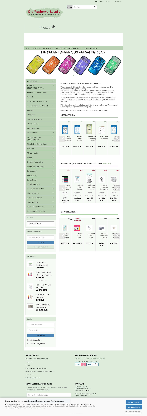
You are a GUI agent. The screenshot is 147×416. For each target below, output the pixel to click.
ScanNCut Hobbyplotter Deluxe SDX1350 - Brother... (105, 236)
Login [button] (108, 1)
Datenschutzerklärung (36, 408)
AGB (28, 365)
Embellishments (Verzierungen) (34, 138)
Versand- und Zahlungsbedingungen (90, 358)
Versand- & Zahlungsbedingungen (37, 358)
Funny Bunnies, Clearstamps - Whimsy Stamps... (68, 139)
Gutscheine (32, 81)
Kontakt (29, 362)
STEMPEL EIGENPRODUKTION (35, 87)
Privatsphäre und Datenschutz (36, 368)
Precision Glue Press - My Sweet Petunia (79, 236)
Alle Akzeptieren (134, 402)
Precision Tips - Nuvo (91, 236)
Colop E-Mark (32, 202)
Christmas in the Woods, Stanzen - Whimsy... (79, 139)
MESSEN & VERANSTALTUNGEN (69, 48)
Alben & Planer (33, 124)
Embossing (31, 171)
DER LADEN (48, 48)
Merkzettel (117, 1)
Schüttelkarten (33, 184)
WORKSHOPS (91, 48)
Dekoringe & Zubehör (36, 211)
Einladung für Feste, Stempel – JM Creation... (91, 187)
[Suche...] (69, 7)
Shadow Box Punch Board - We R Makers (66, 236)
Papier (29, 157)
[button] (99, 1)
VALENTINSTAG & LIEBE (36, 92)
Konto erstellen (34, 340)
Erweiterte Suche (40, 247)
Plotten (30, 110)
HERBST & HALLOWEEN (37, 101)
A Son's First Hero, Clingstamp (104, 187)
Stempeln (31, 115)
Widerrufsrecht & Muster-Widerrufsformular (40, 371)
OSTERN (30, 97)
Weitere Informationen (133, 412)
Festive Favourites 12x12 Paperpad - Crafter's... (67, 187)
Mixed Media (32, 153)
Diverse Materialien (35, 162)
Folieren (30, 149)
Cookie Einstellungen (33, 378)
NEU (28, 48)
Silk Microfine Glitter (35, 189)
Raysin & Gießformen (35, 207)
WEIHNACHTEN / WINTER (37, 106)
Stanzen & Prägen (34, 119)
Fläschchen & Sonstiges (37, 144)
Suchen (41, 242)
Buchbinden (32, 133)
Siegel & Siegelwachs (35, 166)
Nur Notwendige (134, 407)
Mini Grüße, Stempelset (104, 138)
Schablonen (32, 180)
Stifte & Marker (33, 193)
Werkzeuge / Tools (34, 198)
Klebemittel (32, 175)
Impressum (30, 375)
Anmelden (41, 335)
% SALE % (36, 48)
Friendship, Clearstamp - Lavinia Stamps (92, 139)
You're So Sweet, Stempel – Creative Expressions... (80, 187)
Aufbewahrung (33, 128)
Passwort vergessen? (36, 344)
